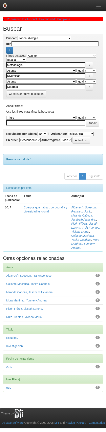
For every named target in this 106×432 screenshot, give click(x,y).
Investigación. (15, 346)
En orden (12, 140)
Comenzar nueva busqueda (26, 93)
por (8, 43)
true (8, 387)
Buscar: (11, 38)
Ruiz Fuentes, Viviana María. (24, 317)
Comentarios (97, 422)
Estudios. (12, 337)
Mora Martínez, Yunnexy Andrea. (85, 243)
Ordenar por (59, 133)
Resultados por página (21, 133)
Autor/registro (50, 140)
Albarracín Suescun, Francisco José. (29, 275)
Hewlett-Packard (75, 422)
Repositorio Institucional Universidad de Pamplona (38, 19)
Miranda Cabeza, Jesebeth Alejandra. (29, 292)
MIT (56, 422)
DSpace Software (13, 422)
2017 (9, 366)
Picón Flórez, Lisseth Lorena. (24, 308)
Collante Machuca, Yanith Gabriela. (28, 284)
